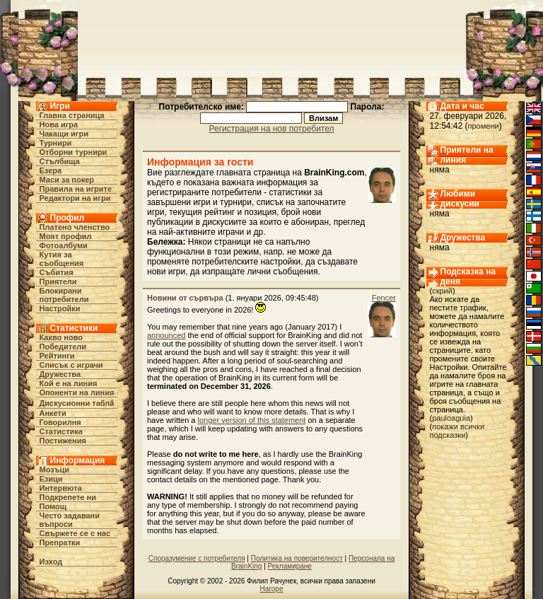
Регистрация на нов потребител (271, 129)
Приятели (58, 281)
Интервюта (61, 488)
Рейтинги (57, 355)
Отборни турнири (73, 152)
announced (166, 335)
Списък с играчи (71, 365)
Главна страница (72, 115)
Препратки (60, 542)
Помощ (53, 506)
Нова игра (59, 124)
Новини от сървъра (185, 297)
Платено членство (75, 227)
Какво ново (61, 337)
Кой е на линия (69, 383)
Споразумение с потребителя (196, 558)
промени (483, 126)
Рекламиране (290, 566)
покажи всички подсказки (457, 430)
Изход (51, 561)
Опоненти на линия (77, 392)
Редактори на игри (75, 198)
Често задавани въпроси (70, 519)
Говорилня (60, 422)
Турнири (56, 143)
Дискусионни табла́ (77, 403)
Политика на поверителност (297, 558)
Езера (51, 170)
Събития (57, 272)
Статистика (61, 431)
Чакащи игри (64, 133)
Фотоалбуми (64, 245)
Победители (63, 346)
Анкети (53, 413)
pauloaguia (451, 418)
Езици (51, 479)
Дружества (60, 374)
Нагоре (272, 589)
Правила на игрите (76, 189)
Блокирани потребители (64, 294)
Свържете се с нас (75, 533)
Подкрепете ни (68, 497)
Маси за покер (67, 179)
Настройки (60, 308)
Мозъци (54, 469)
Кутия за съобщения (62, 258)
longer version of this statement (252, 420)
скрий (442, 290)
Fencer (384, 297)
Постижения (63, 440)
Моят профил (66, 236)
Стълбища (60, 161)
